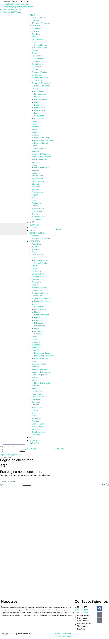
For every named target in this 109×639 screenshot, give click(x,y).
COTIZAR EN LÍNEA (37, 18)
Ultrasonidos (36, 219)
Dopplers (35, 69)
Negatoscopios (37, 178)
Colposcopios (37, 56)
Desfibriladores (37, 64)
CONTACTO (34, 227)
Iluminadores (39, 91)
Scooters (35, 206)
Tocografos (36, 214)
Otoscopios (36, 184)
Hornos (35, 124)
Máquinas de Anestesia (41, 154)
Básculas (35, 31)
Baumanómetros (38, 39)
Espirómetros (39, 105)
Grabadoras (38, 119)
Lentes (34, 146)
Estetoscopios (39, 110)
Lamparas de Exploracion (44, 140)
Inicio (2, 457)
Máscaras (35, 162)
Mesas (34, 165)
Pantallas (35, 189)
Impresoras (36, 127)
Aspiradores (36, 29)
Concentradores (38, 58)
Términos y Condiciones (41, 23)
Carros (34, 53)
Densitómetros (37, 61)
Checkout (35, 20)
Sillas (34, 200)
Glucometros (39, 116)
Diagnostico (36, 67)
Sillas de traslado (38, 211)
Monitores (35, 173)
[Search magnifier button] (22, 450)
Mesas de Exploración (42, 168)
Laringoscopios (40, 94)
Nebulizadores (37, 176)
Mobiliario (35, 170)
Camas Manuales (41, 48)
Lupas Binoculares (39, 148)
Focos (36, 113)
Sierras (34, 198)
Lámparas (36, 135)
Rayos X (35, 195)
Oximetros (36, 187)
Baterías (35, 37)
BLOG (32, 222)
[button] (31, 449)
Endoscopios (37, 80)
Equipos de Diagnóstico (41, 83)
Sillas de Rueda (38, 208)
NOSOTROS (34, 225)
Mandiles (35, 151)
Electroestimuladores (40, 78)
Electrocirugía (37, 75)
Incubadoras (36, 129)
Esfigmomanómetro (41, 99)
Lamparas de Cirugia (42, 138)
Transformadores (38, 217)
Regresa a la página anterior (10, 455)
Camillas (35, 50)
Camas (34, 42)
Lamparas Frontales (41, 143)
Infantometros (37, 132)
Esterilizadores (39, 108)
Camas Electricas (40, 45)
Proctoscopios (37, 192)
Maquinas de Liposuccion (41, 157)
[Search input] (14, 446)
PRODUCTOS (35, 26)
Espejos (37, 102)
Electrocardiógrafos (39, 72)
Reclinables (36, 203)
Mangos (37, 97)
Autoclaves (36, 34)
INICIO (32, 15)
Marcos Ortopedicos (39, 159)
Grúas (34, 121)
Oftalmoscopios (38, 181)
